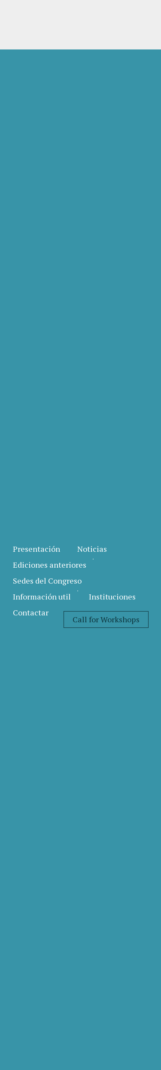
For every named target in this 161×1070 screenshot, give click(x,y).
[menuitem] (36, 549)
